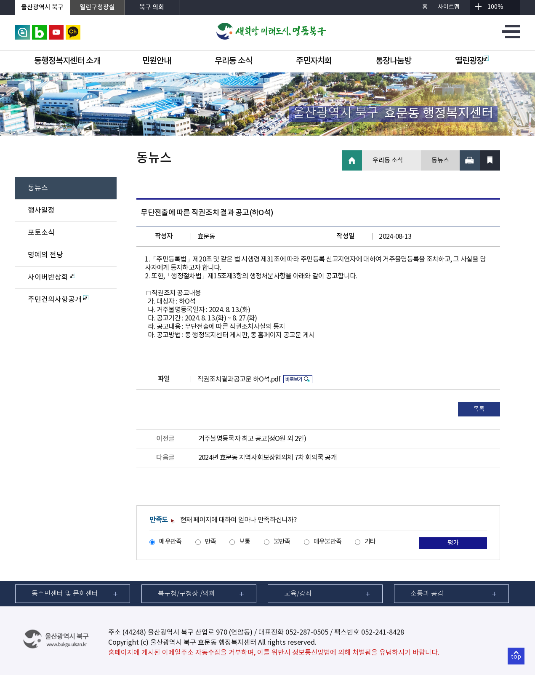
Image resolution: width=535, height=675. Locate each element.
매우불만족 (327, 541)
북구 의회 (151, 7)
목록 (479, 409)
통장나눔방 (393, 61)
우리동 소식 (233, 61)
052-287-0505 (306, 632)
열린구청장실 (97, 7)
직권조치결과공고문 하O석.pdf (239, 379)
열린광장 (472, 61)
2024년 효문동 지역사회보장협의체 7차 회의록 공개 (267, 458)
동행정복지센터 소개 (67, 61)
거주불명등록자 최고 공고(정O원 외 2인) (252, 439)
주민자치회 (314, 61)
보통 (244, 541)
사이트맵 (449, 7)
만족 (210, 541)
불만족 (282, 541)
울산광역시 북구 (42, 7)
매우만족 (170, 541)
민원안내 (156, 61)
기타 (370, 541)
